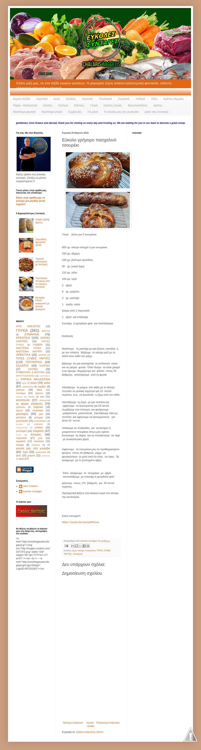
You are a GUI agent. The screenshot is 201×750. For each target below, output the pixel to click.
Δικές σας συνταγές (157, 111)
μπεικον (39, 427)
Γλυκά (94, 105)
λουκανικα (37, 410)
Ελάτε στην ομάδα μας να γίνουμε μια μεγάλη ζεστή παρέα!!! (30, 201)
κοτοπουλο (23, 400)
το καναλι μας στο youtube (33, 446)
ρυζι (40, 438)
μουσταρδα (22, 420)
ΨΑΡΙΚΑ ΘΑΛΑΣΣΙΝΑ (35, 379)
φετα (18, 455)
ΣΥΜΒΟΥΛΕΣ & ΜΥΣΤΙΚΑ (30, 372)
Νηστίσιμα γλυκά (51, 111)
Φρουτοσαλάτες (137, 105)
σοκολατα (39, 441)
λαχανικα (38, 407)
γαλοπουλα (27, 386)
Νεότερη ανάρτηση (73, 722)
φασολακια (41, 452)
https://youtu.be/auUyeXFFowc (80, 522)
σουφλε (20, 445)
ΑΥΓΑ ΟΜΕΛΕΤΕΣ (28, 326)
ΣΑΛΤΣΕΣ (44, 365)
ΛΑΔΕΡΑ (37, 344)
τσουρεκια (78, 554)
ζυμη (74, 550)
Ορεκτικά (41, 98)
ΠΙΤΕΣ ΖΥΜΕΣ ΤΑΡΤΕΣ (33, 358)
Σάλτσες (79, 105)
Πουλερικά (105, 98)
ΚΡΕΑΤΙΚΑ (23, 337)
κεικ (42, 396)
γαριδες (42, 386)
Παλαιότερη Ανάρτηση (107, 722)
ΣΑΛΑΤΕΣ (22, 365)
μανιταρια (22, 413)
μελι (41, 414)
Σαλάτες (71, 98)
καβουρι (19, 397)
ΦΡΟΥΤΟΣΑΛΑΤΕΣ (25, 376)
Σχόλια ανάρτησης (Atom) (89, 732)
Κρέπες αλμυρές (173, 98)
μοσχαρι (38, 417)
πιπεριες (35, 434)
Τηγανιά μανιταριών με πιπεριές (41, 261)
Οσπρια (63, 105)
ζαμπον (39, 393)
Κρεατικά (87, 98)
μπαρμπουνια (22, 427)
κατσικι (31, 396)
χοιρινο (31, 455)
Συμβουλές (75, 111)
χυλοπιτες (46, 456)
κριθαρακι (20, 407)
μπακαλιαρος (40, 421)
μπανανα (38, 424)
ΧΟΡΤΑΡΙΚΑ (44, 376)
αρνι (24, 383)
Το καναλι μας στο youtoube (121, 111)
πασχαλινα (90, 550)
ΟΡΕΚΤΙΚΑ (23, 354)
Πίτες (154, 98)
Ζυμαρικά (123, 98)
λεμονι (19, 410)
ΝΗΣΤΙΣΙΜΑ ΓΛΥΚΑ (28, 348)
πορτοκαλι (21, 438)
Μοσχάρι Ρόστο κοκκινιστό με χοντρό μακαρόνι (42, 303)
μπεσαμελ (21, 431)
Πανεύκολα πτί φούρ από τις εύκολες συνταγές (42, 282)
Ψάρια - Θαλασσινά (25, 105)
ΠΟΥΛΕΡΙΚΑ (34, 362)
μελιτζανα (21, 417)
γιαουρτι (20, 389)
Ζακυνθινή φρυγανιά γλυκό (40, 242)
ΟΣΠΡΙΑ (42, 355)
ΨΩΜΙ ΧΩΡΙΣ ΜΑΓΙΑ (42, 221)
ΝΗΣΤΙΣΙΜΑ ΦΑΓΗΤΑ (29, 351)
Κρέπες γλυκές (113, 105)
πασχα (81, 550)
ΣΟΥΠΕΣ (33, 369)
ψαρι (21, 458)
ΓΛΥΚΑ (22, 330)
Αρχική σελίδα (21, 98)
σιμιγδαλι (21, 441)
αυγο (33, 382)
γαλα (47, 382)
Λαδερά (140, 98)
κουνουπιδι (44, 400)
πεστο (18, 435)
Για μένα (93, 111)
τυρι (25, 452)
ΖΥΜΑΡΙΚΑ (31, 334)
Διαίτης (157, 105)
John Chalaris (30, 486)
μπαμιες (19, 424)
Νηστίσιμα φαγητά (24, 111)
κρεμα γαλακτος (32, 403)
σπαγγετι (36, 445)
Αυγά (56, 98)
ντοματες (38, 430)
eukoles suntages (32, 491)
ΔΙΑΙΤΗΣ (46, 331)
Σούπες (47, 105)
